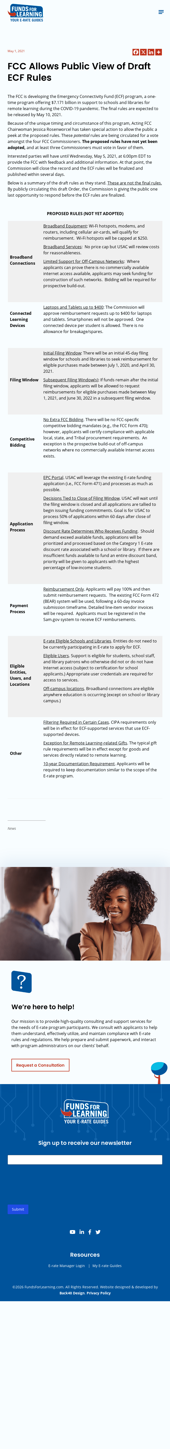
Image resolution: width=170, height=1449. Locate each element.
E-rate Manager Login (66, 1269)
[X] (143, 52)
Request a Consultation (40, 1069)
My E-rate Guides (107, 1269)
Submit (18, 1213)
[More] (158, 52)
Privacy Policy (99, 1293)
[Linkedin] (151, 52)
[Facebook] (136, 52)
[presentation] (46, 1193)
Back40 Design (72, 1293)
